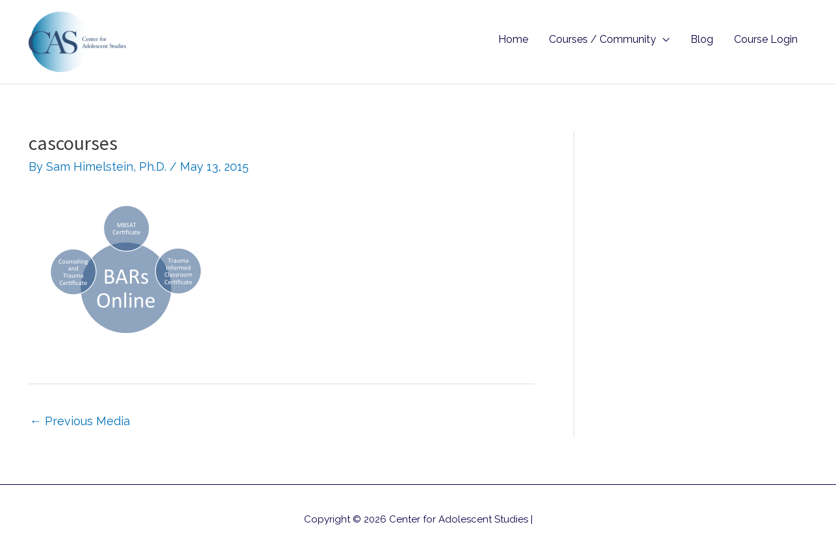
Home (513, 39)
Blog (701, 39)
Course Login (766, 39)
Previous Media (80, 421)
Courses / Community (602, 39)
